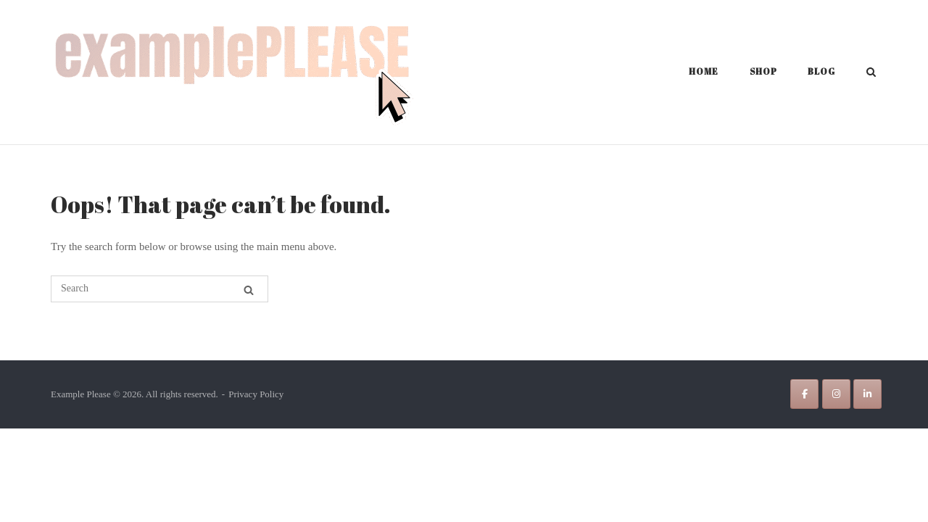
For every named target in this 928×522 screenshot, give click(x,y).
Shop (763, 71)
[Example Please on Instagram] (836, 394)
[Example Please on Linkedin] (867, 394)
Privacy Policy (255, 394)
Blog (821, 71)
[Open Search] (871, 73)
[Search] (248, 290)
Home (703, 71)
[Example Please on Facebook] (804, 394)
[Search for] (159, 289)
